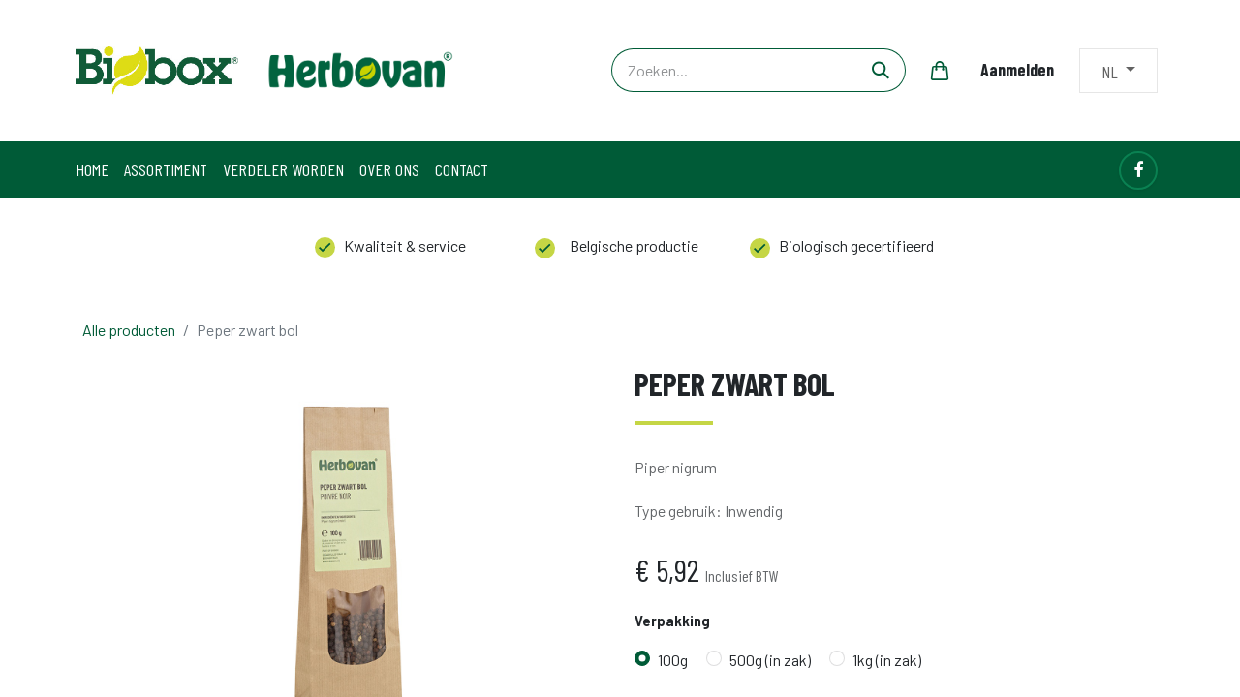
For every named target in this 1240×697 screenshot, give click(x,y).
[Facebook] (1138, 170)
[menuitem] (92, 170)
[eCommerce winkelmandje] (939, 70)
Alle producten (128, 329)
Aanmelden (1017, 69)
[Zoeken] (881, 70)
